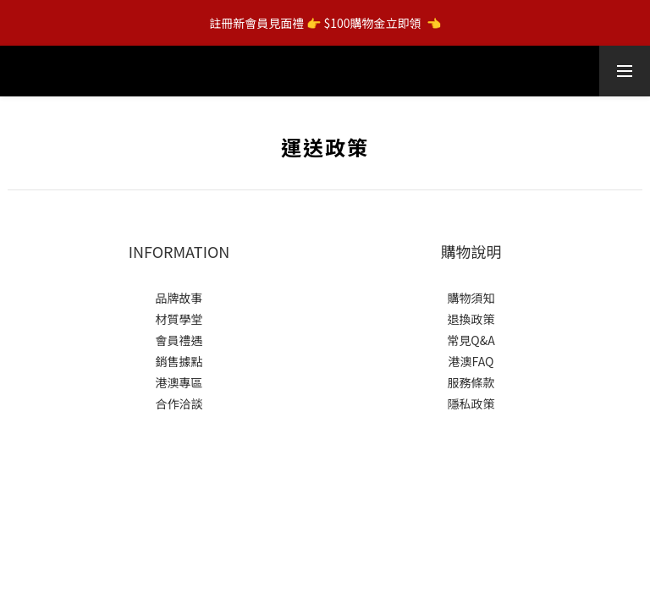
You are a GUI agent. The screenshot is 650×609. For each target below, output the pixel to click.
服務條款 (471, 382)
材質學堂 (179, 318)
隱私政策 (471, 403)
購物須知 (471, 297)
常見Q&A (470, 340)
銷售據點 (179, 361)
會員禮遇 (179, 340)
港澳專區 (179, 382)
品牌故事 (179, 297)
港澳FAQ (471, 361)
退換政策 (471, 318)
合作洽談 (179, 403)
